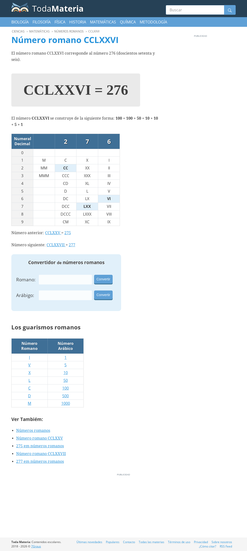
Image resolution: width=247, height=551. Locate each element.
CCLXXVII (56, 245)
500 (65, 396)
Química (128, 22)
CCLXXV (53, 233)
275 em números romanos (40, 446)
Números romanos (33, 430)
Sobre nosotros (222, 542)
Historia (77, 22)
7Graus (36, 546)
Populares (112, 542)
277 (72, 245)
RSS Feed (226, 546)
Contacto (129, 542)
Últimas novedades (89, 542)
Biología (20, 22)
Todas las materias (151, 542)
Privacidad (201, 542)
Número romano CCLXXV (39, 438)
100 (65, 388)
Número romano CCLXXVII (41, 453)
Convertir (103, 279)
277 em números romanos (40, 461)
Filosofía (42, 22)
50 (65, 380)
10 (65, 372)
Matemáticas (103, 22)
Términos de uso (179, 542)
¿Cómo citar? (207, 546)
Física (60, 22)
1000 (65, 403)
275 (67, 233)
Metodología (153, 22)
